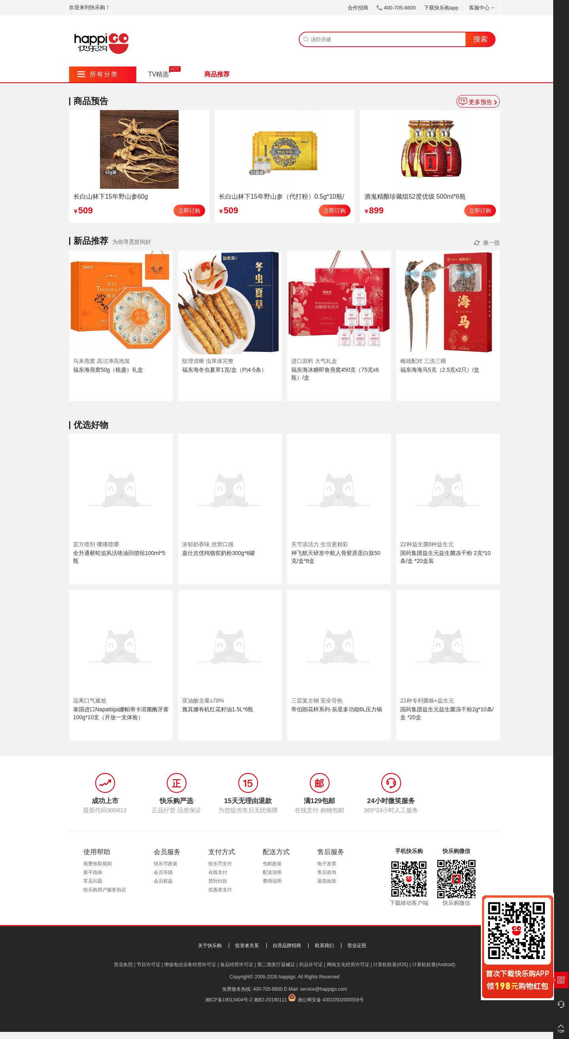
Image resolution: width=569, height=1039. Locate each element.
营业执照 (123, 964)
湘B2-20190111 (270, 1000)
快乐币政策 (165, 863)
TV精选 (158, 74)
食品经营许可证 (236, 964)
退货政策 (326, 881)
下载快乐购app (441, 8)
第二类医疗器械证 (276, 964)
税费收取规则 (97, 863)
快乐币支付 (220, 863)
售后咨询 (326, 872)
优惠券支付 (220, 890)
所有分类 (97, 74)
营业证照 (356, 945)
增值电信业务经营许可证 (190, 964)
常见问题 (92, 881)
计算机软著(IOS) (390, 964)
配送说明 (272, 872)
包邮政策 (272, 863)
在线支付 (217, 872)
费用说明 (272, 881)
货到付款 (217, 881)
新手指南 (92, 872)
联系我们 (324, 945)
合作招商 (358, 8)
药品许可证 (311, 964)
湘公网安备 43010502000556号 (331, 1000)
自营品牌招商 (287, 945)
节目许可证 (148, 964)
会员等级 (163, 872)
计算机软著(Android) (433, 964)
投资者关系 (247, 945)
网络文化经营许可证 (348, 964)
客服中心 (482, 8)
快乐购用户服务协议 (104, 890)
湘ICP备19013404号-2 (228, 1000)
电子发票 (326, 863)
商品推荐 (217, 74)
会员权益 (163, 881)
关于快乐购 (210, 945)
